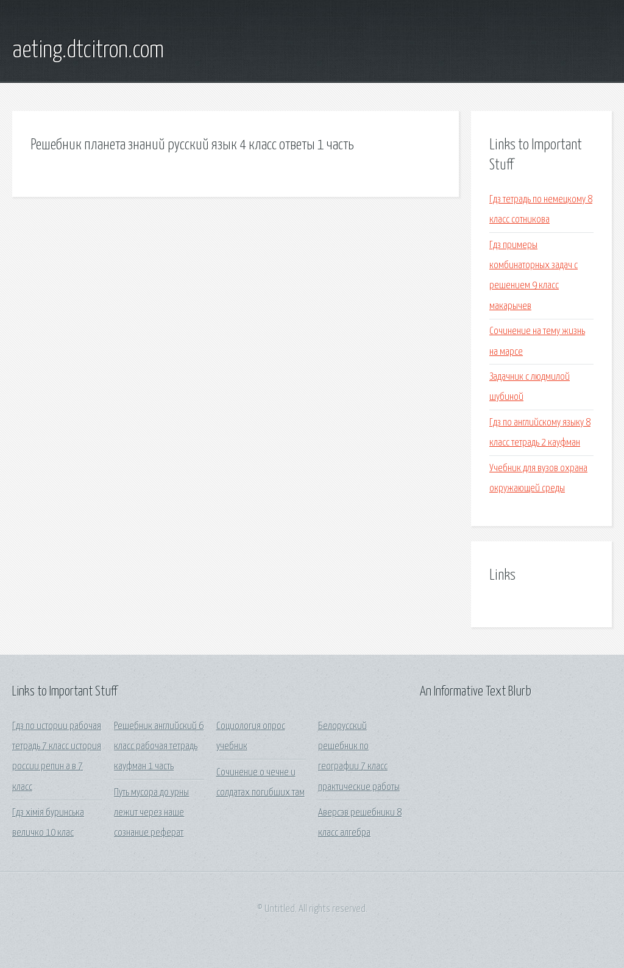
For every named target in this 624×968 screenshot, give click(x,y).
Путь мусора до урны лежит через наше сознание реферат (151, 813)
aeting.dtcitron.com (88, 50)
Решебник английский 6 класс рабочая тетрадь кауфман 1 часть (159, 746)
